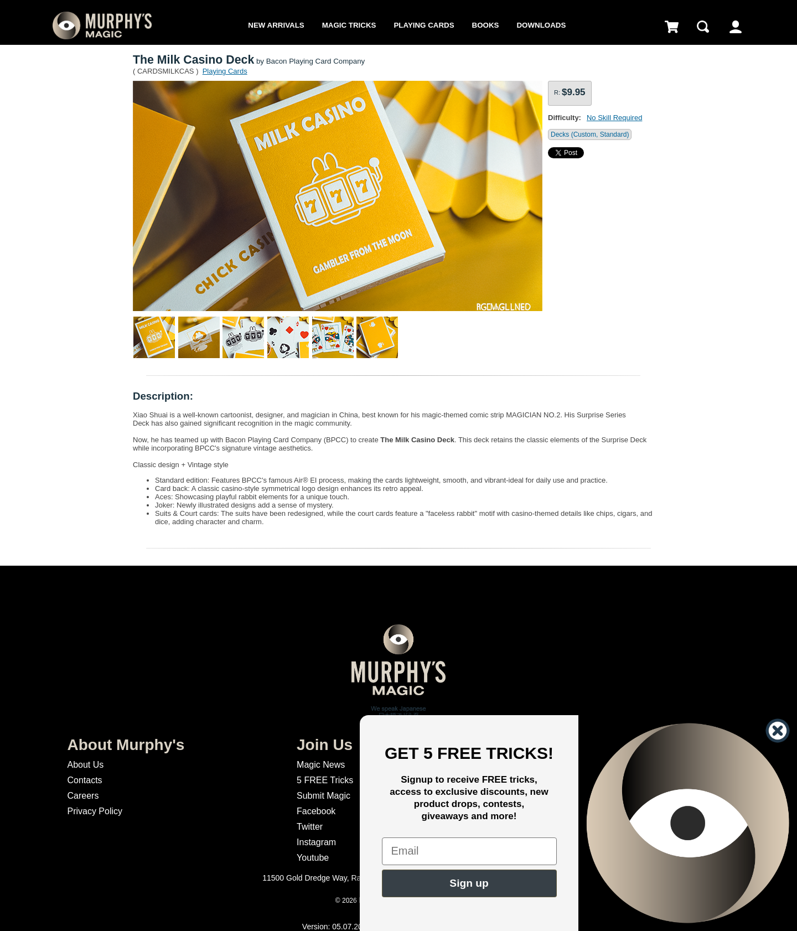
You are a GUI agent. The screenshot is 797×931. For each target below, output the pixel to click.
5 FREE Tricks (325, 780)
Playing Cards (424, 25)
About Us (85, 764)
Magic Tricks (349, 25)
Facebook (316, 811)
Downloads (541, 25)
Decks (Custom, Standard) (590, 134)
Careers (83, 795)
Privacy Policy (94, 811)
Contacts (84, 780)
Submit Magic (323, 795)
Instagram (316, 842)
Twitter (310, 826)
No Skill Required (614, 117)
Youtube (313, 857)
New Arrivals (276, 25)
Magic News (321, 764)
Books (485, 25)
